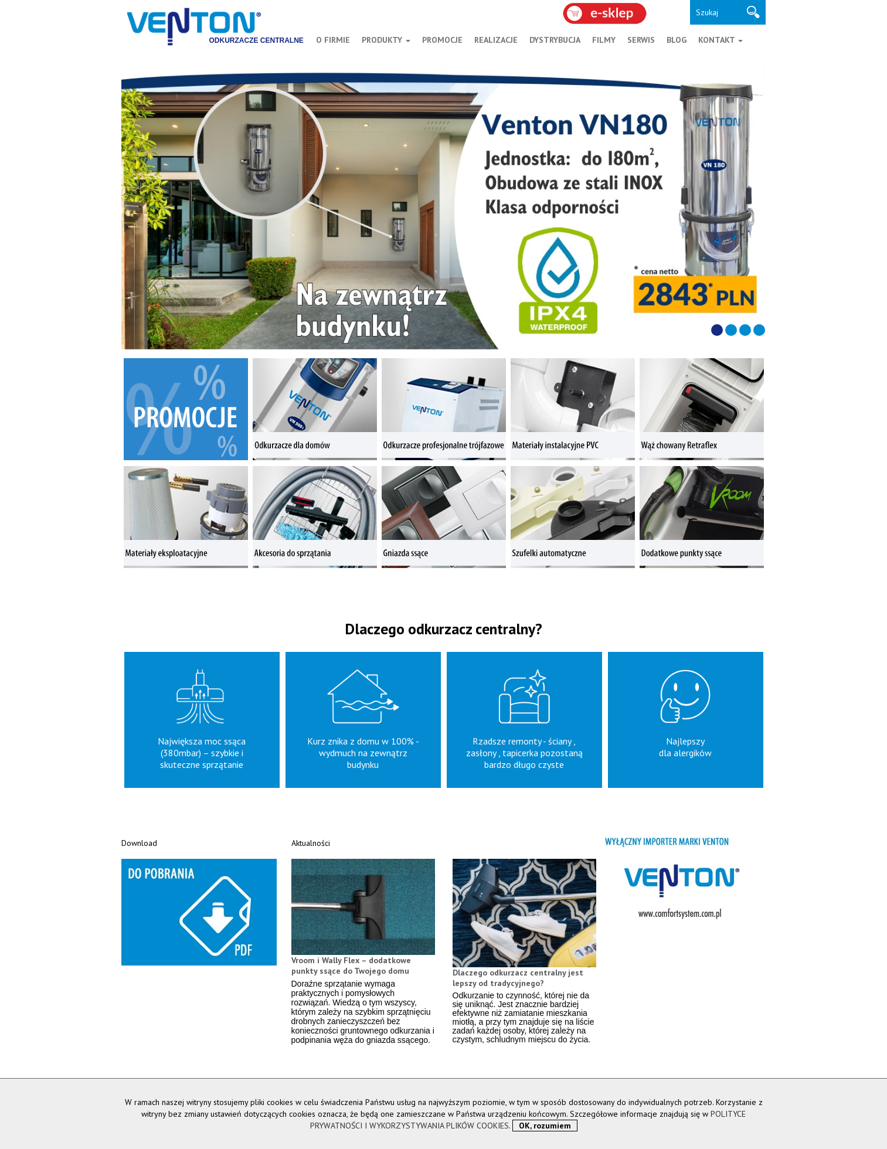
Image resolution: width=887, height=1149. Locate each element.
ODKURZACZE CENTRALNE (256, 40)
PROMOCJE (442, 40)
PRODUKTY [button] (386, 40)
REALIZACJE (496, 40)
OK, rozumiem (545, 1125)
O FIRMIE (333, 40)
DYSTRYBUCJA (554, 40)
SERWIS (641, 40)
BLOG (677, 40)
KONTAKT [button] (720, 40)
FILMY (604, 40)
